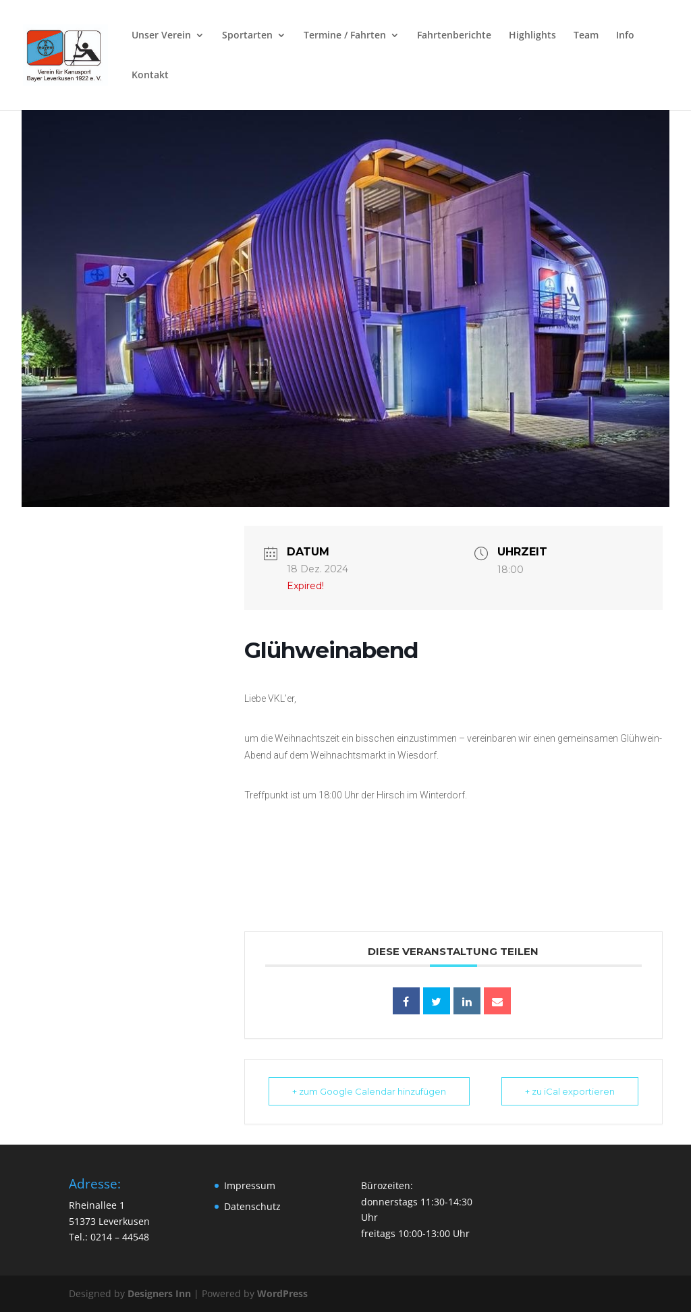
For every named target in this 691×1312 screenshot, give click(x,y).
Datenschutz (252, 1206)
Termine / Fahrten (345, 35)
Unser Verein (161, 35)
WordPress (282, 1293)
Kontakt (150, 75)
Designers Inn (159, 1293)
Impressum (249, 1185)
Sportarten (247, 35)
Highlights (532, 35)
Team (586, 35)
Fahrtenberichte (454, 35)
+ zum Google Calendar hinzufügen (369, 1091)
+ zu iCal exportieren (570, 1091)
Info (625, 35)
